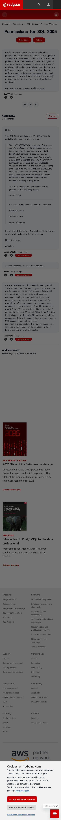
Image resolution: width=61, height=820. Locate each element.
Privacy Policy (22, 791)
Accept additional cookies (22, 799)
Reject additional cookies (21, 807)
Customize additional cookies (21, 815)
